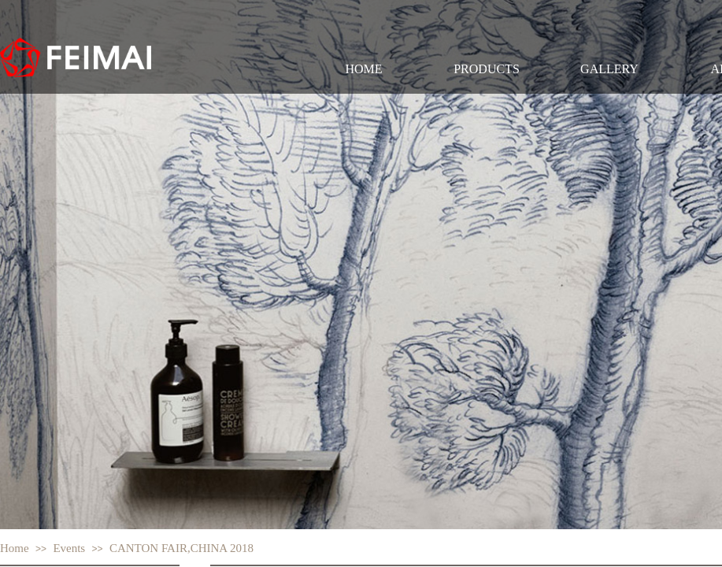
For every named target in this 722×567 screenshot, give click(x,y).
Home (14, 548)
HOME (363, 69)
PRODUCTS (487, 69)
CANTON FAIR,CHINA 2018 (181, 548)
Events (69, 548)
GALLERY (609, 69)
